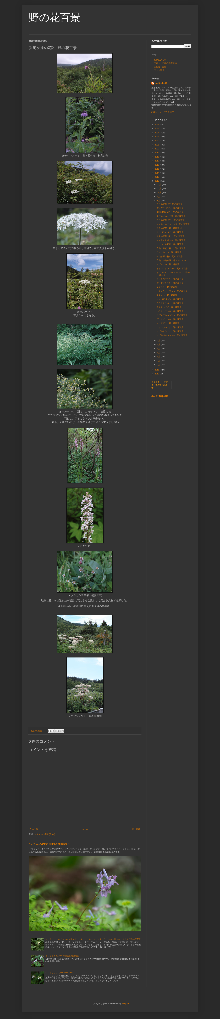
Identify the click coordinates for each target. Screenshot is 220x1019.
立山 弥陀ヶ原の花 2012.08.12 (171, 260)
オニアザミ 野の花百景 (168, 323)
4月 (159, 352)
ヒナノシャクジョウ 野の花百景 (172, 291)
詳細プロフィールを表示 (162, 112)
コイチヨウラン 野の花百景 (170, 279)
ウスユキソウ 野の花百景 (169, 252)
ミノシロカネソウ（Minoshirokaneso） (63, 956)
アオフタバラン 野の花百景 (170, 208)
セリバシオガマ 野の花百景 (170, 232)
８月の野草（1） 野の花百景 (171, 236)
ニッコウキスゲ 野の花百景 (170, 327)
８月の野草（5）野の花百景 (170, 204)
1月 (159, 364)
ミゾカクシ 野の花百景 (168, 264)
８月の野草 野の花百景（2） (171, 228)
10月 (159, 192)
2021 (157, 145)
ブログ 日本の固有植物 (165, 63)
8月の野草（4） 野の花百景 (170, 212)
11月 (159, 188)
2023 (157, 136)
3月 (159, 356)
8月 (159, 200)
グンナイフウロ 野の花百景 (170, 319)
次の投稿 (34, 829)
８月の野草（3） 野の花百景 (171, 220)
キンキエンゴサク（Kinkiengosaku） (49, 843)
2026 (157, 124)
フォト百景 (159, 70)
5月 (159, 348)
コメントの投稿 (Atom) (44, 834)
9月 (159, 196)
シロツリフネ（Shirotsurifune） (60, 972)
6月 (159, 344)
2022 (157, 140)
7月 (159, 340)
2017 (157, 161)
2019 (157, 152)
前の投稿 (136, 829)
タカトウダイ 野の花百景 (169, 307)
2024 (157, 133)
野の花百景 (54, 17)
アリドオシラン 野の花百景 (170, 283)
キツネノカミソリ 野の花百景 (171, 216)
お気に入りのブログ (163, 60)
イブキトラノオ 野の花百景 (170, 331)
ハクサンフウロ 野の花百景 (170, 311)
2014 (157, 173)
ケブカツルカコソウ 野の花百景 (172, 315)
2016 (157, 165)
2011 (157, 370)
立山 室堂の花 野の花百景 (171, 248)
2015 (157, 169)
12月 (159, 184)
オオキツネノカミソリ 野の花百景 (173, 224)
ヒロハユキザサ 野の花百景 (170, 244)
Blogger (125, 1003)
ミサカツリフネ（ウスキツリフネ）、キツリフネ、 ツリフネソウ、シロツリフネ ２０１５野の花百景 (93, 939)
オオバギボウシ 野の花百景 (170, 299)
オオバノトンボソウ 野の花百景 (172, 268)
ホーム (85, 829)
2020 (157, 149)
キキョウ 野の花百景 (167, 295)
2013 (157, 177)
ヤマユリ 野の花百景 (167, 287)
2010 (157, 374)
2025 (157, 128)
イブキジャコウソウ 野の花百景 (172, 335)
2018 (157, 157)
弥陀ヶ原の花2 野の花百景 (170, 256)
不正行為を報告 (159, 396)
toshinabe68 (161, 83)
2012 (157, 181)
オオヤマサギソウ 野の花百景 (171, 240)
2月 (159, 360)
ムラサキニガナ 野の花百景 (170, 303)
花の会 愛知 (160, 67)
